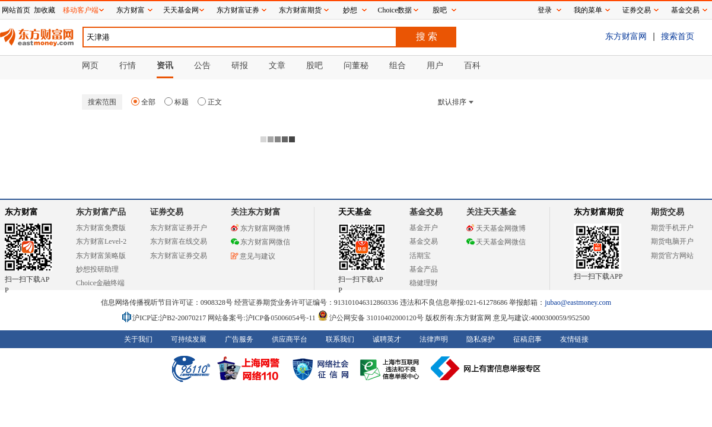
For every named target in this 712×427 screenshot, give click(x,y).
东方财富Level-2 (101, 241)
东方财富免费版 (101, 228)
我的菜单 (588, 10)
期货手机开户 (672, 228)
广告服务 (239, 339)
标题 (176, 102)
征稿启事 (527, 339)
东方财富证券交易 (178, 255)
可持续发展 (188, 339)
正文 (210, 102)
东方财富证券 (238, 10)
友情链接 (574, 339)
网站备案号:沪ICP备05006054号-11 (262, 318)
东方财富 (21, 212)
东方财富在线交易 (178, 241)
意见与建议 (253, 256)
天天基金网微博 (496, 228)
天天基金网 (181, 10)
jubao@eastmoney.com (578, 302)
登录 (545, 10)
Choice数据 (395, 10)
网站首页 (16, 10)
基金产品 (423, 269)
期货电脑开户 (672, 241)
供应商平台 (289, 339)
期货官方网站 (672, 255)
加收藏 (44, 10)
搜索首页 (677, 36)
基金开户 (423, 228)
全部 (143, 102)
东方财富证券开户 (178, 228)
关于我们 (138, 339)
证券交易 (636, 10)
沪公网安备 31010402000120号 (370, 318)
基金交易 (423, 241)
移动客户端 (80, 10)
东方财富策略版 (101, 255)
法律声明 (433, 339)
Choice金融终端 (100, 283)
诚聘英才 (387, 339)
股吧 (440, 10)
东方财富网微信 (260, 242)
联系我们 (340, 339)
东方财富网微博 (260, 228)
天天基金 (354, 212)
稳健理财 (423, 283)
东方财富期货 (599, 212)
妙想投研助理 (97, 269)
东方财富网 (626, 36)
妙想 (350, 10)
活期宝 (420, 255)
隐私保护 (480, 339)
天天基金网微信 (496, 242)
